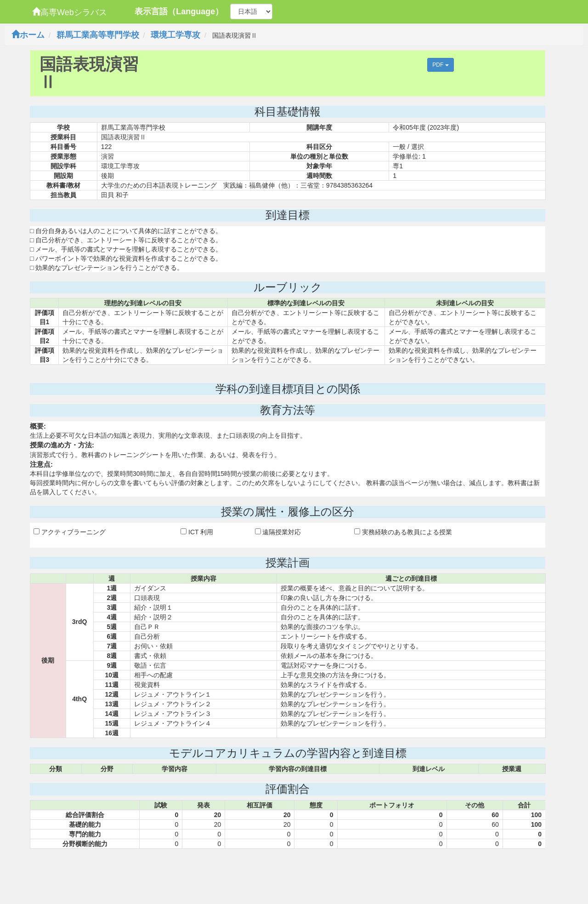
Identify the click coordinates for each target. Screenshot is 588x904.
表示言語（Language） (179, 11)
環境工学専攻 (175, 35)
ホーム (28, 35)
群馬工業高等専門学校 (98, 35)
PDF (440, 65)
